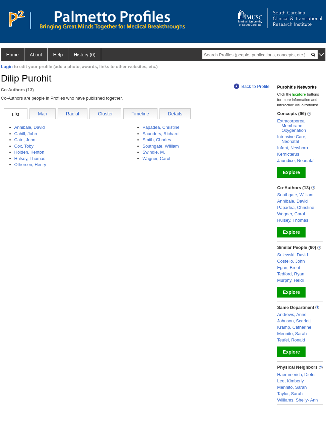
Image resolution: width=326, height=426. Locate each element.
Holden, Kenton (29, 152)
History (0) (84, 54)
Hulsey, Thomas (30, 158)
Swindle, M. (153, 152)
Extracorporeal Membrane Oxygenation (291, 125)
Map (42, 113)
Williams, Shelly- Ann (297, 400)
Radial (72, 113)
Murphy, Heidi (290, 280)
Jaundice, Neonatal (295, 160)
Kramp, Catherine (294, 327)
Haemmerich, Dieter (296, 374)
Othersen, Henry (30, 164)
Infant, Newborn (292, 147)
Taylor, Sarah (290, 393)
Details (175, 113)
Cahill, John (25, 133)
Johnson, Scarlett (294, 320)
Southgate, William (160, 146)
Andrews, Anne (291, 314)
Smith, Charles (156, 139)
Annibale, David (29, 127)
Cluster (105, 113)
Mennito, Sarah (292, 333)
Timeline (140, 113)
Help (58, 54)
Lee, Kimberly (290, 380)
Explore (291, 172)
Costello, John (291, 261)
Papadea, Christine (161, 127)
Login (7, 66)
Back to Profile (251, 86)
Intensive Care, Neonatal (291, 139)
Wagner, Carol (156, 158)
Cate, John (25, 139)
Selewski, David (292, 254)
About (36, 54)
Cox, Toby (24, 146)
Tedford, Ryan (290, 273)
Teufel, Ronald (291, 339)
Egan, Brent (288, 267)
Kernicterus (288, 154)
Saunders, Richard (160, 133)
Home (12, 54)
